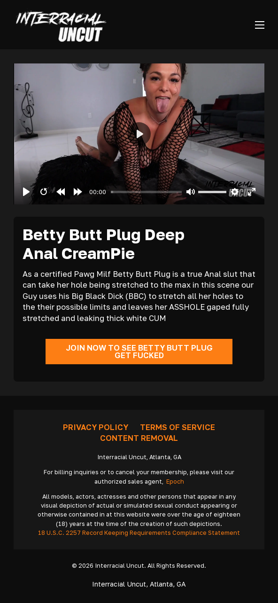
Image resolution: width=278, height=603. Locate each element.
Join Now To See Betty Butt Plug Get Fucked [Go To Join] (139, 351)
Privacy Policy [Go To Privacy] (95, 427)
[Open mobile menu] (259, 25)
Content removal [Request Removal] (139, 438)
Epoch (175, 481)
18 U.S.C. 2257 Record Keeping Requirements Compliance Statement (139, 532)
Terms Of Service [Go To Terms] (177, 427)
